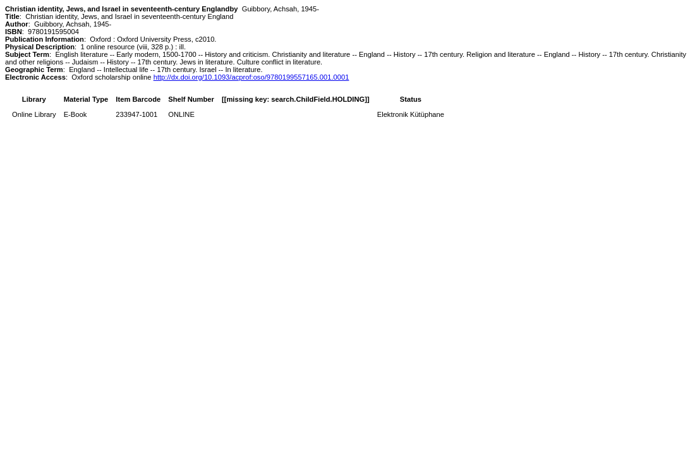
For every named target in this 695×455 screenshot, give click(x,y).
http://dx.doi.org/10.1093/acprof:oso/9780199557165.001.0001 (251, 77)
